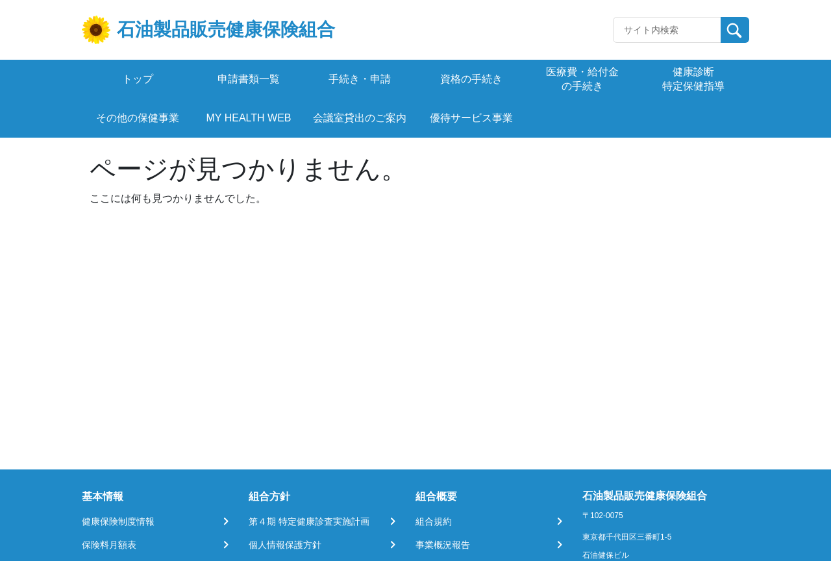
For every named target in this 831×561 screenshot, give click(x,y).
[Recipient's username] (667, 30)
